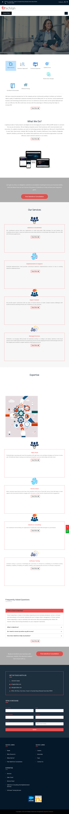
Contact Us (40, 762)
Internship (40, 754)
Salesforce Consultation (34, 228)
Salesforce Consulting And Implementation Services (18, 786)
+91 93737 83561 (10, 3)
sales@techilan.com (16, 688)
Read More (35, 108)
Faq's (38, 758)
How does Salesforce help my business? (19, 636)
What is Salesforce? (13, 627)
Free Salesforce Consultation (34, 196)
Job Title (7, 721)
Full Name (7, 708)
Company (37, 714)
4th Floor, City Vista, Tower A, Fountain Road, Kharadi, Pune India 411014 (20, 2)
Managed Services (34, 336)
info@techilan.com (16, 684)
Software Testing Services (14, 790)
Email (36, 708)
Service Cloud (34, 489)
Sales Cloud (34, 453)
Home (8, 751)
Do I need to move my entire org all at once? (20, 631)
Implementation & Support (34, 264)
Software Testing (34, 561)
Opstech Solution (48, 812)
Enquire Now (6, 13)
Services (9, 774)
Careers (39, 751)
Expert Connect (34, 300)
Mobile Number (9, 714)
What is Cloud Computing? (15, 611)
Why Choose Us (11, 754)
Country (37, 721)
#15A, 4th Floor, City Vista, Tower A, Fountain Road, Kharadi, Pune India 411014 (31, 691)
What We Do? (11, 758)
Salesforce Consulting (34, 525)
